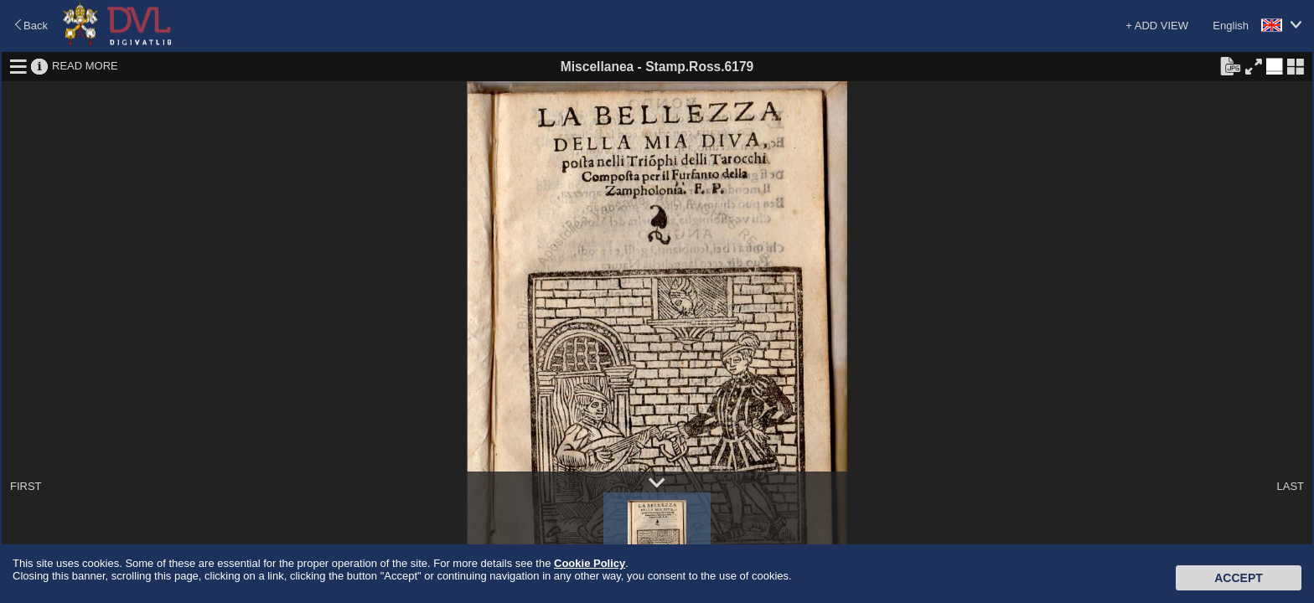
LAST (1290, 486)
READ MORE (85, 65)
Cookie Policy (589, 563)
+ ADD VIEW (1156, 25)
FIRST (26, 486)
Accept (1238, 578)
